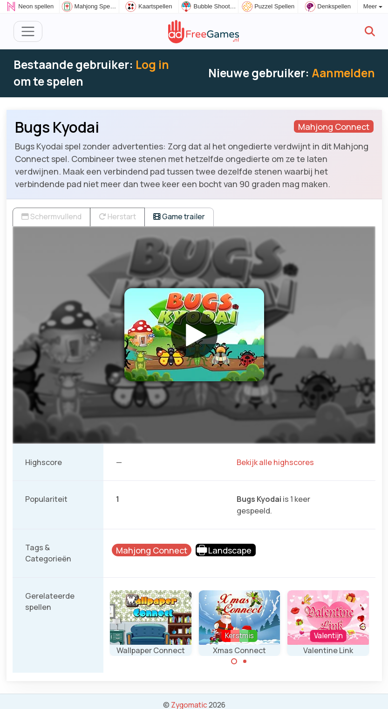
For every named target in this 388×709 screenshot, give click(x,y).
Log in (152, 64)
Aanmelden (343, 73)
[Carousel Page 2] (244, 661)
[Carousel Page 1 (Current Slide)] (234, 661)
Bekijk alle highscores (275, 462)
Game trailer (179, 216)
